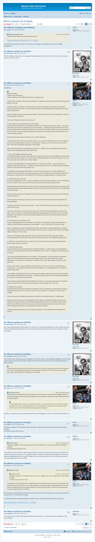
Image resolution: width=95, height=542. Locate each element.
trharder (75, 27)
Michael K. (75, 436)
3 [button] (88, 24)
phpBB (42, 535)
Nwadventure (76, 511)
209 (77, 513)
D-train (74, 100)
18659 (77, 75)
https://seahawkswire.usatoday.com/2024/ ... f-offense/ (22, 40)
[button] (82, 24)
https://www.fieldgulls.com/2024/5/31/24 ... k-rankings (20, 502)
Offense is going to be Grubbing (17, 21)
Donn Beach (76, 73)
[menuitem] (14, 13)
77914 (77, 102)
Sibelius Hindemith (14, 34)
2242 (77, 29)
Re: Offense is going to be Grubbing (19, 28)
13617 (77, 438)
